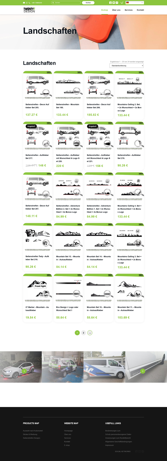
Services (129, 10)
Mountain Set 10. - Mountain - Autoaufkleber (99, 308)
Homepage (68, 431)
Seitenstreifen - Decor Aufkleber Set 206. (98, 106)
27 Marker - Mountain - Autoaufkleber (37, 308)
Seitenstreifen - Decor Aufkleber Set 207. (37, 207)
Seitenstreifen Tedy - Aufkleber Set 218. (37, 258)
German (130, 2)
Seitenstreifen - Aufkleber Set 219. (129, 156)
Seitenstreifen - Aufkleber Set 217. (37, 156)
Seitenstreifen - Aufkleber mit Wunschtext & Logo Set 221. (98, 158)
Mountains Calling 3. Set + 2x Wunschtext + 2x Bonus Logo (129, 259)
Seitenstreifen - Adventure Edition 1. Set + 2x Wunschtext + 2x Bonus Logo (99, 209)
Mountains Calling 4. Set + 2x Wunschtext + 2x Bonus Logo (129, 209)
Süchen (88, 3)
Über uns (116, 10)
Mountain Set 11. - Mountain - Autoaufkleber (129, 308)
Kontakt (140, 10)
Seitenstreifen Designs (31, 438)
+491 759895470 (35, 3)
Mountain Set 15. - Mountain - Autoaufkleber (68, 258)
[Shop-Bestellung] (126, 65)
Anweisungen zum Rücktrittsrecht (118, 438)
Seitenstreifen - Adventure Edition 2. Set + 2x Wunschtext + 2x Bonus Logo (68, 209)
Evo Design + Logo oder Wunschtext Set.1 (67, 308)
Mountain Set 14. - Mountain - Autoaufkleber (99, 258)
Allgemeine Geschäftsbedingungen (118, 442)
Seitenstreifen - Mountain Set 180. (67, 106)
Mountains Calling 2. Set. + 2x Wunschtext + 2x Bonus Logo (129, 107)
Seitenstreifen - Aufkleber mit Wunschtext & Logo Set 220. (67, 158)
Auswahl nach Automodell (33, 431)
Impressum (109, 445)
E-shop (104, 10)
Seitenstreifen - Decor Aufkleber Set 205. (37, 106)
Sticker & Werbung (30, 434)
